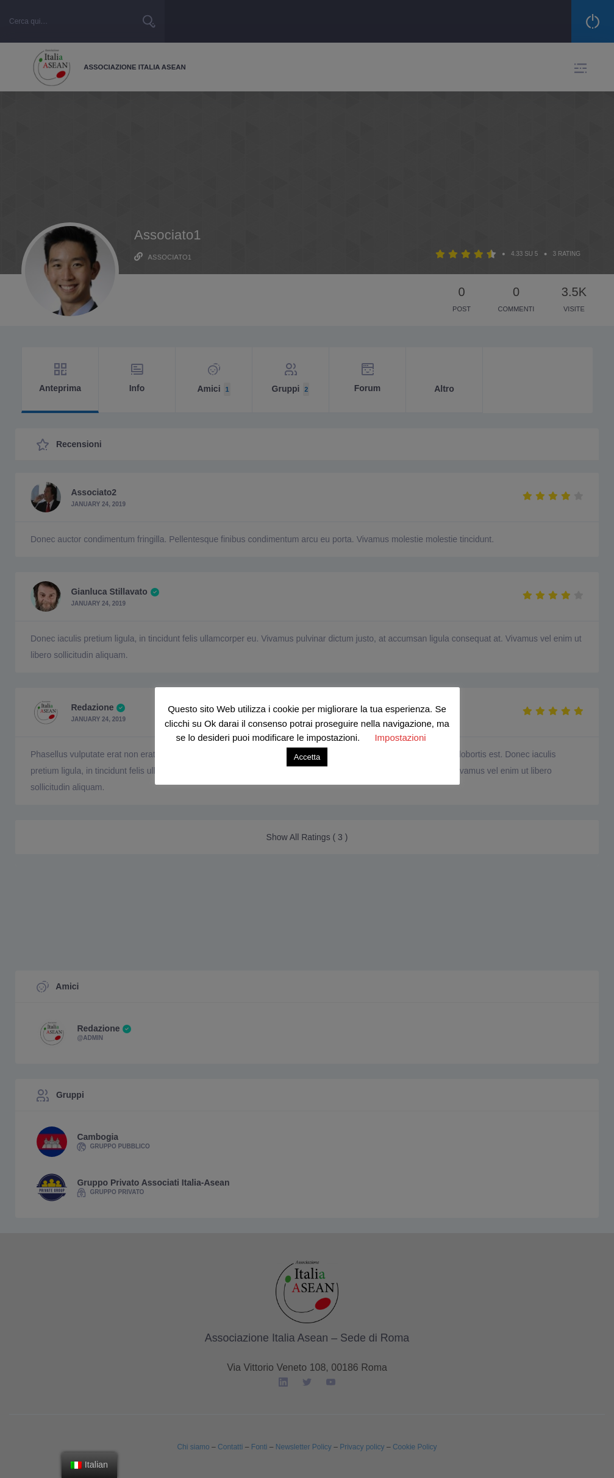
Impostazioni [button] (400, 737)
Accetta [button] (307, 757)
